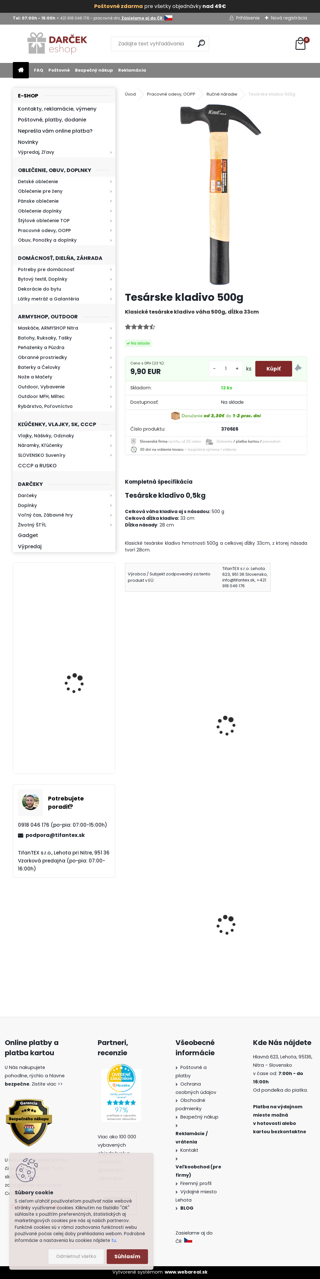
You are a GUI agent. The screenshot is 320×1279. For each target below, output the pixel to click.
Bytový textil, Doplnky (42, 279)
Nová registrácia (289, 18)
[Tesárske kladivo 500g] (216, 195)
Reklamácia (132, 70)
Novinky (28, 142)
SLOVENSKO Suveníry (41, 455)
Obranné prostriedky (42, 357)
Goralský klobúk (149, 938)
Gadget (28, 535)
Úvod (130, 94)
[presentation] (127, 717)
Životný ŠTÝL (32, 525)
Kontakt (190, 1150)
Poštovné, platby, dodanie (52, 119)
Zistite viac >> (47, 1084)
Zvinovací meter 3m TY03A (256, 726)
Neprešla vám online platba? (55, 131)
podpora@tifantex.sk (55, 835)
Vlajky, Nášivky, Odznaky (46, 436)
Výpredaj (30, 546)
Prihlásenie (248, 18)
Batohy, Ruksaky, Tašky (45, 338)
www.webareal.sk (186, 1272)
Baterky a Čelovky (39, 367)
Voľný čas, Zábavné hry (45, 515)
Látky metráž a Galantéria (48, 299)
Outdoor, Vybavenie (41, 387)
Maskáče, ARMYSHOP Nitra (48, 328)
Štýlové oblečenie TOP (44, 220)
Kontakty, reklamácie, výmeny (57, 109)
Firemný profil (196, 1183)
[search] (201, 43)
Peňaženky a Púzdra (41, 347)
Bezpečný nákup (94, 70)
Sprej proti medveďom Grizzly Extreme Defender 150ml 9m (260, 948)
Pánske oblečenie (38, 201)
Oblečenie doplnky (40, 211)
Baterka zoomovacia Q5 (82, 611)
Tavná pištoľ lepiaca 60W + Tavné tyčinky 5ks (164, 733)
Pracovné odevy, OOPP (44, 230)
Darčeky (27, 495)
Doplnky (27, 505)
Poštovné (59, 70)
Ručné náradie (222, 94)
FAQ (38, 70)
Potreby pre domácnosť (46, 269)
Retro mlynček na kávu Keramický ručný (81, 668)
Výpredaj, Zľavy (36, 152)
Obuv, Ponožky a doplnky (47, 240)
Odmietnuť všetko (76, 1256)
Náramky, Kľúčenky (40, 445)
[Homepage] (21, 70)
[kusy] (222, 368)
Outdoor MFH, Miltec (41, 396)
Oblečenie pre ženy (40, 191)
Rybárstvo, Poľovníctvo (45, 406)
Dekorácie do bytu (39, 289)
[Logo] (57, 44)
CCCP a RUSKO (37, 465)
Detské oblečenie (38, 181)
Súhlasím (127, 1256)
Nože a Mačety (35, 377)
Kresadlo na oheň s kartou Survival (77, 740)
